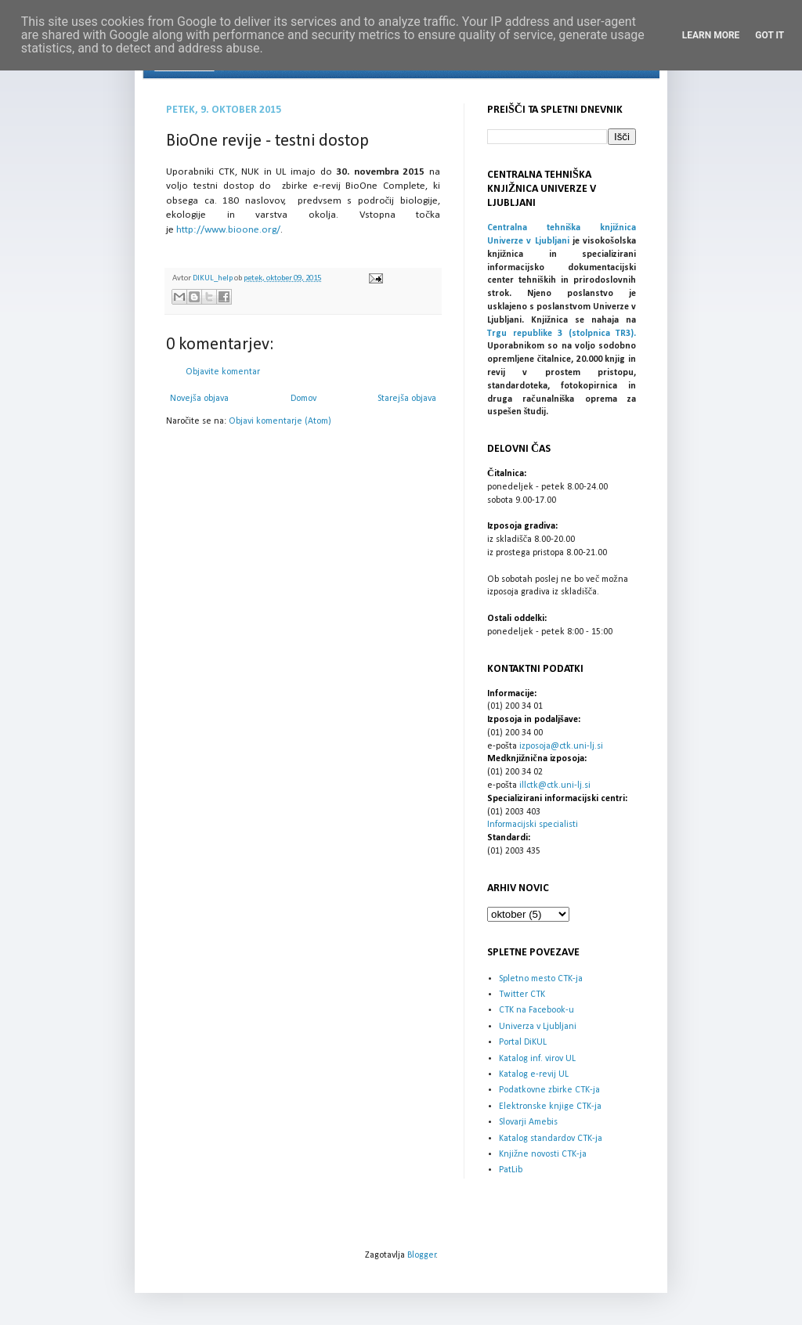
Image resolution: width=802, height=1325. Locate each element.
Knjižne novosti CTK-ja (543, 1154)
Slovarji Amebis (528, 1122)
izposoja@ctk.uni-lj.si (561, 746)
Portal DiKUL (523, 1042)
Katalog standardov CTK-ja (550, 1138)
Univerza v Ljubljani (537, 1026)
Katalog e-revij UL (534, 1074)
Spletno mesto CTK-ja (541, 979)
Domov (303, 398)
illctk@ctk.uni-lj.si (555, 785)
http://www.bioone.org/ (228, 230)
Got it (769, 35)
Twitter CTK (522, 994)
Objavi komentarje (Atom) (280, 421)
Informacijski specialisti (532, 824)
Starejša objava (407, 398)
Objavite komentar (223, 372)
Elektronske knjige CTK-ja (550, 1106)
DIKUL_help (213, 278)
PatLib (510, 1170)
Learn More (711, 35)
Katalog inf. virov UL (537, 1058)
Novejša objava (199, 398)
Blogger (421, 1255)
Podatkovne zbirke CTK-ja (549, 1090)
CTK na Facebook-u (536, 1010)
